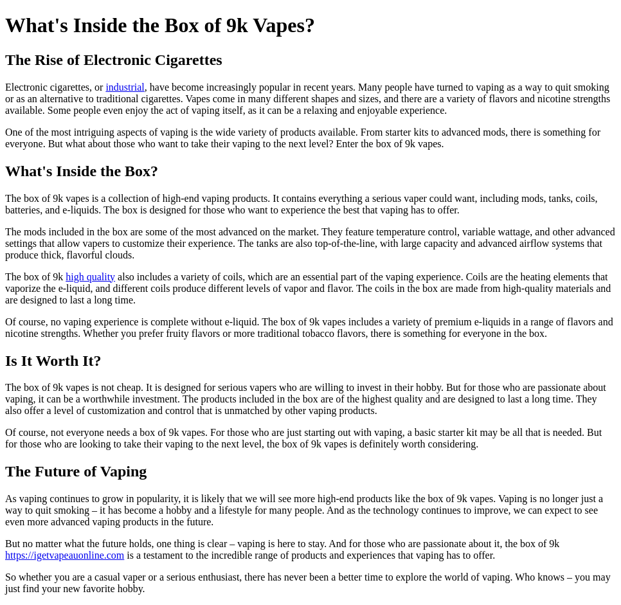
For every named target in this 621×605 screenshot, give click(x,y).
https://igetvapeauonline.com (64, 555)
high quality (90, 276)
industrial (124, 87)
